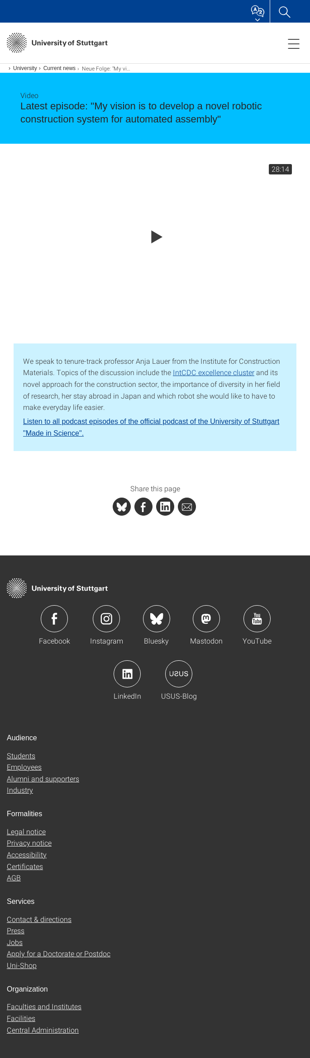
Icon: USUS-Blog (178, 673)
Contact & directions (39, 919)
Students (21, 755)
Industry (20, 790)
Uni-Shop (22, 965)
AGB (14, 877)
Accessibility (27, 854)
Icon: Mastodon (206, 618)
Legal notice (26, 831)
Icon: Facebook (54, 618)
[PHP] (143, 507)
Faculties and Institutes (44, 1006)
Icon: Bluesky (156, 618)
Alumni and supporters (43, 778)
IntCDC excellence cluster (213, 372)
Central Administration (43, 1029)
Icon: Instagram (106, 618)
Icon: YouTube (257, 618)
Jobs (15, 942)
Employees (24, 766)
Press (15, 930)
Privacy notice (29, 842)
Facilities (21, 1018)
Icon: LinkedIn (127, 673)
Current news (59, 68)
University (25, 68)
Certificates (25, 866)
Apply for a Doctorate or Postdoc (58, 953)
